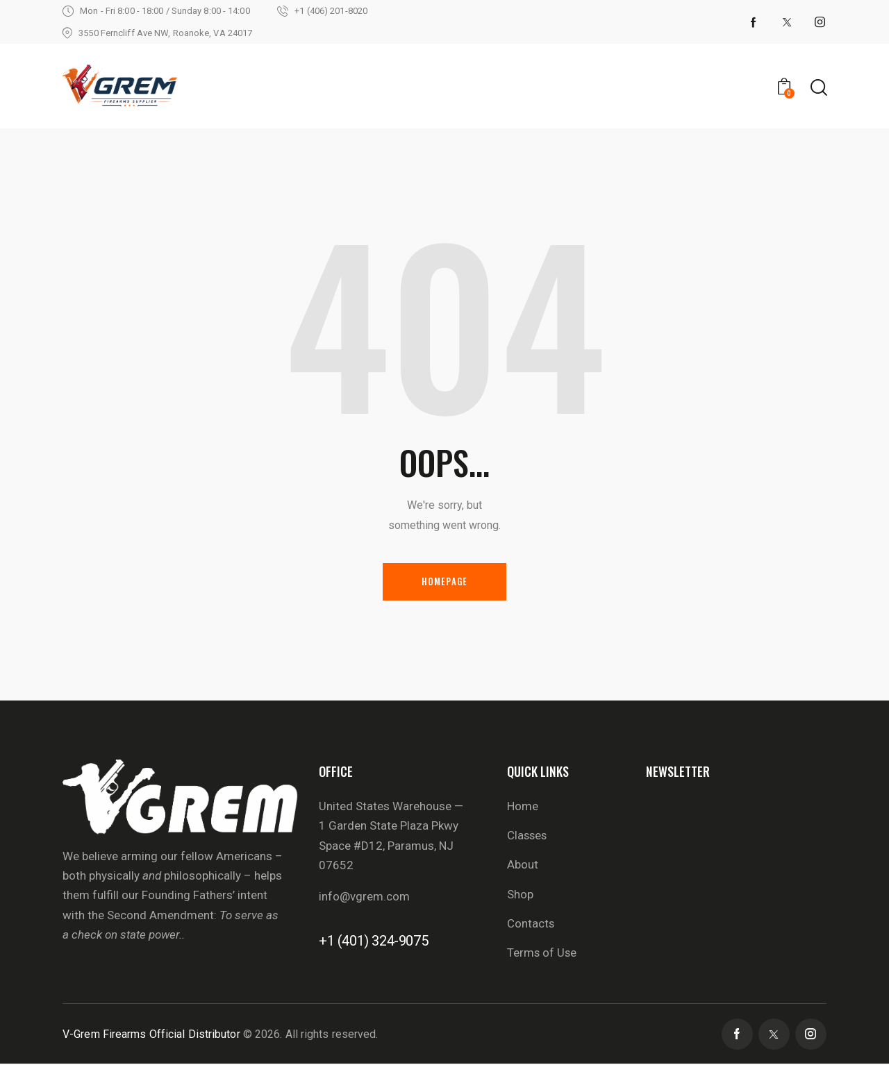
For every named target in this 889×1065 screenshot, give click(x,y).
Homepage (445, 582)
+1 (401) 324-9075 (373, 941)
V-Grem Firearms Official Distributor (151, 1035)
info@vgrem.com (364, 897)
